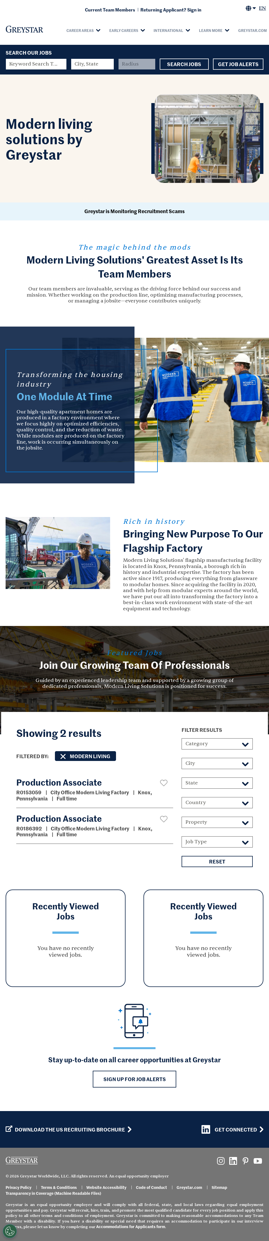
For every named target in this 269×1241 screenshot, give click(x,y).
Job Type (196, 842)
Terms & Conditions (59, 1187)
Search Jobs (184, 64)
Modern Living (90, 756)
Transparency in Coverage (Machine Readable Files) (53, 1193)
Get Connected (229, 1129)
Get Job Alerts (238, 64)
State (191, 783)
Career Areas (80, 30)
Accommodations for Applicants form (130, 1226)
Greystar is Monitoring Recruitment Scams (134, 211)
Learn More (210, 30)
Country (195, 802)
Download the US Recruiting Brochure (65, 1129)
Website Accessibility (106, 1187)
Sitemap (219, 1187)
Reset (217, 861)
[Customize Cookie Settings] (10, 1231)
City (190, 763)
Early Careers (123, 30)
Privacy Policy (18, 1187)
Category (196, 744)
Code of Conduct (151, 1187)
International (168, 30)
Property (196, 822)
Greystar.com (189, 1187)
